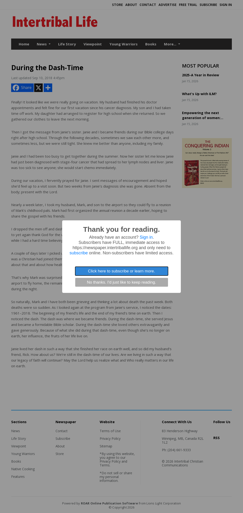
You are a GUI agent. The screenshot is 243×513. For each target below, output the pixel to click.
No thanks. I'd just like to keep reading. (121, 282)
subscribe (79, 253)
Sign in (146, 237)
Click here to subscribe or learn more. (121, 271)
